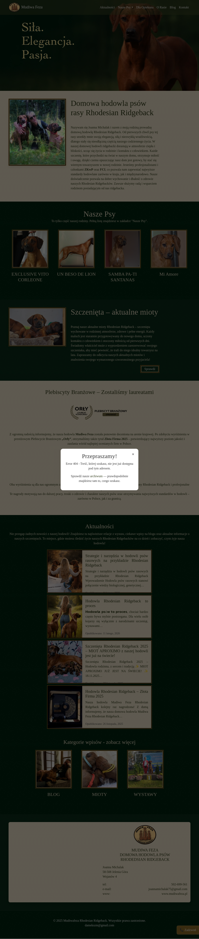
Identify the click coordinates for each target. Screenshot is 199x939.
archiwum (96, 476)
